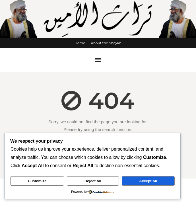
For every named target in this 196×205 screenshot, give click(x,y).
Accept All (148, 181)
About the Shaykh (106, 43)
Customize (37, 181)
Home (80, 43)
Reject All (92, 181)
